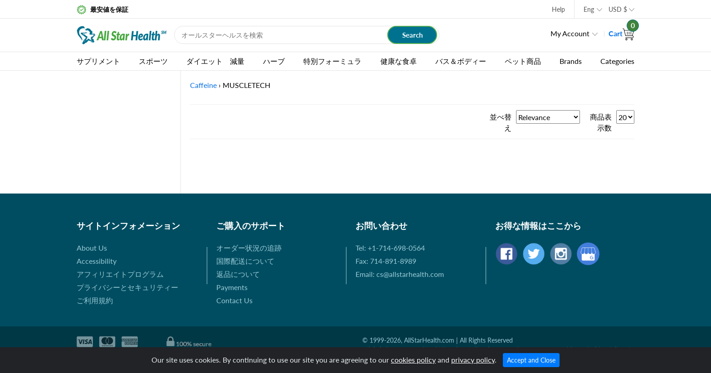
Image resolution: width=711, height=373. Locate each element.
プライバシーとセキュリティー (127, 287)
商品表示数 (601, 122)
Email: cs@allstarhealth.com (400, 274)
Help (558, 9)
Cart (621, 33)
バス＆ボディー (460, 61)
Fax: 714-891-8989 (386, 261)
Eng (589, 9)
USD (618, 9)
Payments (232, 287)
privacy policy (473, 359)
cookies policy (413, 359)
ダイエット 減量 (215, 61)
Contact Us (234, 300)
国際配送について (245, 261)
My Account (569, 33)
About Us (92, 247)
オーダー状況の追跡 (249, 247)
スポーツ (153, 61)
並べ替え (500, 122)
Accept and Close (531, 360)
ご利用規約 (95, 300)
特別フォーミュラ (332, 61)
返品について (238, 274)
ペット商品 (523, 61)
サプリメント (98, 61)
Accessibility (97, 261)
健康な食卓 (398, 61)
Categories (617, 61)
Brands (571, 61)
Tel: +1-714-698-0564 (390, 247)
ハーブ (274, 61)
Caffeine (203, 85)
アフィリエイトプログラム (120, 274)
